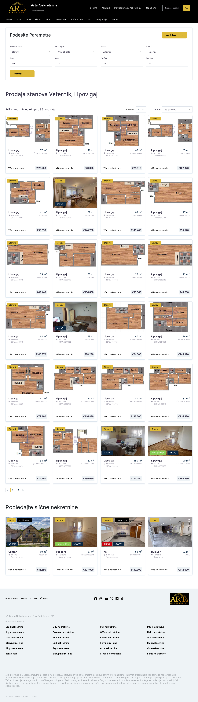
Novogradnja (101, 19)
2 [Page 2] (18, 490)
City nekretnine (61, 626)
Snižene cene (77, 19)
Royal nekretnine (15, 632)
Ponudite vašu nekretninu (127, 7)
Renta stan (11, 653)
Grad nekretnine (14, 626)
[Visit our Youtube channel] (106, 598)
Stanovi (9, 19)
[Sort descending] (143, 109)
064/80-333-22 (37, 10)
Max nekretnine (155, 643)
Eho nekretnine (61, 637)
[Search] (186, 8)
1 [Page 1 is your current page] (12, 490)
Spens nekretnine (109, 637)
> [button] (23, 490)
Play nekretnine (108, 643)
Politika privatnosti (16, 598)
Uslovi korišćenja (38, 598)
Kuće (19, 19)
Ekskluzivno (61, 19)
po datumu (170, 109)
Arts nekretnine (108, 648)
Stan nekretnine (14, 643)
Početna (93, 7)
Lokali (28, 19)
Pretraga (22, 74)
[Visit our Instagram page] (101, 598)
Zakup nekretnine (62, 653)
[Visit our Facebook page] (95, 598)
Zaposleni (151, 7)
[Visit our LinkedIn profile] (117, 598)
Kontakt (106, 7)
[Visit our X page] (111, 598)
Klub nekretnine (14, 637)
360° (114, 19)
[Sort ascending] (139, 109)
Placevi (38, 19)
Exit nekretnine (61, 643)
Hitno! (48, 19)
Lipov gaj (152, 52)
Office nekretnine (110, 632)
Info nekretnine (155, 626)
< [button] (8, 490)
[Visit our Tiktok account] (122, 598)
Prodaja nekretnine (110, 653)
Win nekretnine (155, 637)
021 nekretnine (108, 626)
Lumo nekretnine (156, 653)
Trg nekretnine (61, 648)
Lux (89, 19)
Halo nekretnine (156, 632)
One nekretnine (155, 648)
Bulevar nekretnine (63, 632)
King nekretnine (14, 648)
